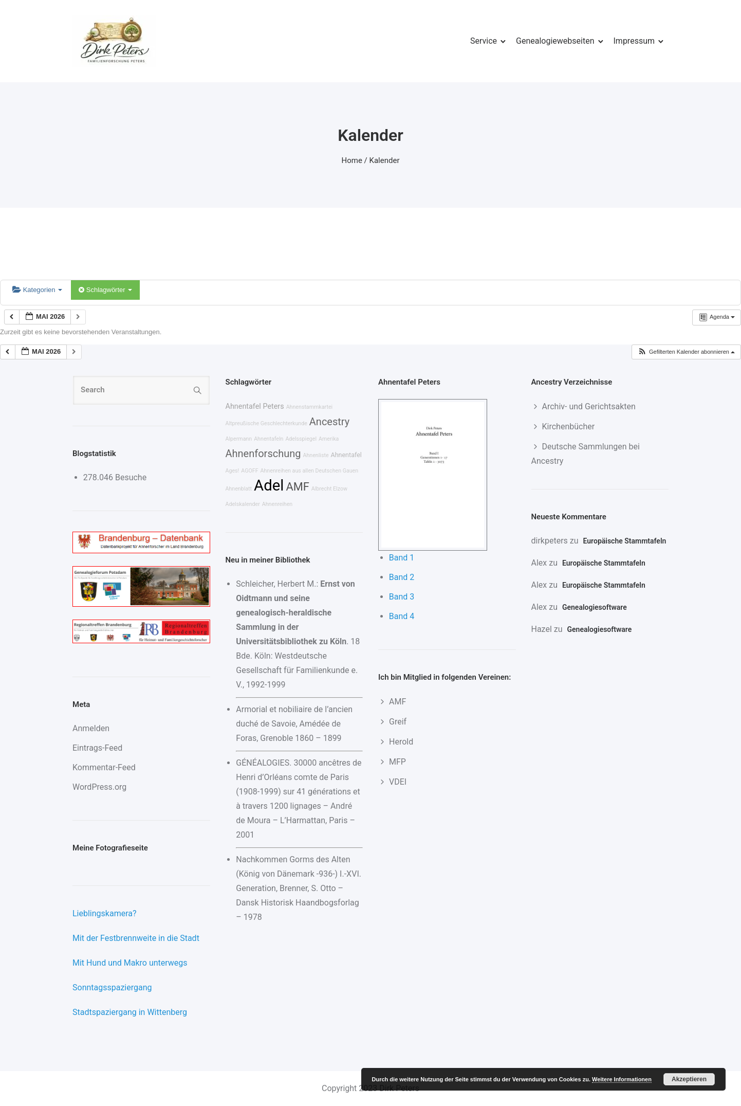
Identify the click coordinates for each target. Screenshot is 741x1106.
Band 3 (402, 597)
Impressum (634, 41)
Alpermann (239, 439)
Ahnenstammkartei (309, 407)
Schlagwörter (105, 290)
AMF (297, 486)
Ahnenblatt (239, 488)
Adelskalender (243, 504)
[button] (686, 352)
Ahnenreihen (277, 504)
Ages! (232, 470)
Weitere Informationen (622, 1079)
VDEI (397, 782)
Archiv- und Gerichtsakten (589, 406)
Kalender (384, 160)
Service (483, 41)
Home (352, 160)
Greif (397, 722)
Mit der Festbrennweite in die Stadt (135, 938)
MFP (397, 762)
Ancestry (329, 421)
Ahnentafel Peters (255, 406)
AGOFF (249, 470)
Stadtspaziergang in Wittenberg (129, 1012)
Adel (269, 485)
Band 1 (402, 558)
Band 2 (402, 577)
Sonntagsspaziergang (112, 987)
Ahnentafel (346, 455)
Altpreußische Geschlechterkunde (266, 423)
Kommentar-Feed (104, 767)
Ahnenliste (315, 455)
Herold (401, 742)
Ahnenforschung (263, 453)
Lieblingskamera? (104, 913)
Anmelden (90, 728)
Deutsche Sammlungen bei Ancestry (585, 454)
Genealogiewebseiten (555, 41)
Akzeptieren (689, 1079)
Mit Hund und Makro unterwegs (130, 963)
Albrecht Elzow (329, 488)
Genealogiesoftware (594, 607)
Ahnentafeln (268, 439)
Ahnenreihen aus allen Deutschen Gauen (310, 470)
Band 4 (402, 616)
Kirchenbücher (568, 426)
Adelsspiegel (301, 439)
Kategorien (37, 290)
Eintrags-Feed (97, 748)
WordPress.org (99, 787)
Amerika (329, 439)
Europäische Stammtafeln (624, 541)
